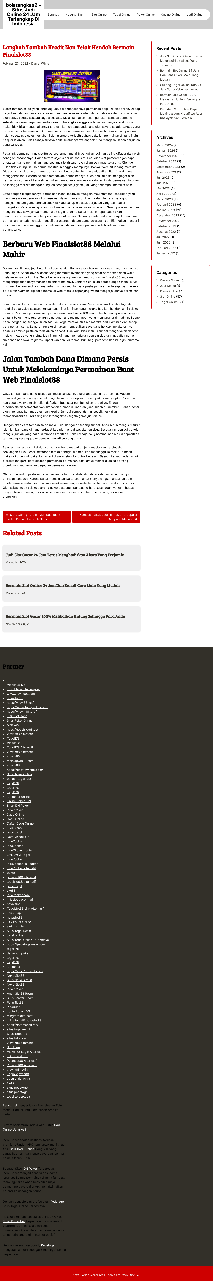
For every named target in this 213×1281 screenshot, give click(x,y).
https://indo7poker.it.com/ (25, 971)
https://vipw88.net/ (20, 702)
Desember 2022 (167, 215)
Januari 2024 (165, 150)
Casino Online (170, 14)
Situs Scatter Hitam (20, 998)
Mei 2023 (163, 188)
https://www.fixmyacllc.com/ (27, 707)
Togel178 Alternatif (20, 747)
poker (11, 873)
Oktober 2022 (166, 226)
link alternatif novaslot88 (24, 1020)
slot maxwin (15, 926)
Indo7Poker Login (19, 850)
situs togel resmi (18, 1029)
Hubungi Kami (75, 14)
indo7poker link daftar (22, 864)
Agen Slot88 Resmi (20, 993)
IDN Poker (30, 1168)
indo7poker (15, 841)
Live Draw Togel (18, 855)
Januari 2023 (165, 210)
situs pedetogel (17, 1087)
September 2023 (168, 167)
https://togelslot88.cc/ (22, 729)
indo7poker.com (18, 895)
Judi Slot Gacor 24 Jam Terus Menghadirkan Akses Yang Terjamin (65, 555)
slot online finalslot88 (105, 277)
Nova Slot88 (15, 975)
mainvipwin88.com (20, 761)
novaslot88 (15, 698)
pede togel (14, 832)
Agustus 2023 (166, 172)
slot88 (11, 890)
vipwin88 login (17, 1069)
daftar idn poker (18, 953)
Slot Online (99, 14)
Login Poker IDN (18, 1011)
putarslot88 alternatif (21, 877)
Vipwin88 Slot (16, 685)
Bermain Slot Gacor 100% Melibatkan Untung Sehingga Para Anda (65, 616)
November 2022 (167, 221)
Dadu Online (15, 814)
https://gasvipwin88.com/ (25, 770)
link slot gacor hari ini (22, 899)
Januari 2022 (165, 253)
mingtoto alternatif (20, 1016)
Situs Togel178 (17, 1034)
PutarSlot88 (15, 1002)
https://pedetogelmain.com (26, 944)
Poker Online (146, 14)
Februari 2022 (166, 248)
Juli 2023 (163, 177)
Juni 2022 (163, 242)
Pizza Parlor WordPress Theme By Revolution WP (106, 1275)
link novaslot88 (17, 1056)
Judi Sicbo (14, 828)
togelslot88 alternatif (21, 881)
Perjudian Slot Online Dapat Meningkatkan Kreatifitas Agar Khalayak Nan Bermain (181, 113)
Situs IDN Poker (18, 805)
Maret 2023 (164, 199)
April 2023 (163, 194)
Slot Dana (13, 1047)
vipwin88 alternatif (20, 734)
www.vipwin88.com (21, 694)
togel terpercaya (18, 1096)
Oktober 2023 (166, 161)
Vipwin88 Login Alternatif (24, 1052)
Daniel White (40, 63)
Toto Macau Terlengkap (23, 689)
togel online (15, 935)
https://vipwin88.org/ (22, 711)
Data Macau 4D (18, 837)
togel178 (13, 783)
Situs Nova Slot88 (19, 980)
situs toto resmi (17, 1038)
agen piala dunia (18, 1078)
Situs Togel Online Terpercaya (28, 940)
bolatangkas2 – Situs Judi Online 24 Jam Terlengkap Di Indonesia (23, 14)
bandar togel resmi (20, 779)
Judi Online (194, 14)
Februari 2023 (166, 204)
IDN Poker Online (19, 922)
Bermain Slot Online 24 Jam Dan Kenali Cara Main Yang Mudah (63, 585)
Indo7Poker (15, 810)
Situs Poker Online (19, 720)
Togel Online (121, 14)
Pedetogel (10, 1105)
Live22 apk (15, 913)
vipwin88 (13, 756)
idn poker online (18, 796)
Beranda (53, 14)
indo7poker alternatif (21, 868)
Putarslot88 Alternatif (22, 1060)
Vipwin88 (13, 743)
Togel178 (13, 738)
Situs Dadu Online (21, 1149)
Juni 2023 (163, 183)
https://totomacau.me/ (22, 1025)
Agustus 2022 (166, 231)
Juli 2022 (163, 237)
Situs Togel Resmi (19, 931)
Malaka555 (15, 725)
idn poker (13, 966)
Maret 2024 (164, 145)
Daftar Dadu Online (20, 823)
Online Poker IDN (19, 801)
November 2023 (167, 156)
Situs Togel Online (19, 774)
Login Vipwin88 (18, 1074)
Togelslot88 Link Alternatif (25, 908)
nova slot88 (15, 904)
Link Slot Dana (17, 716)
